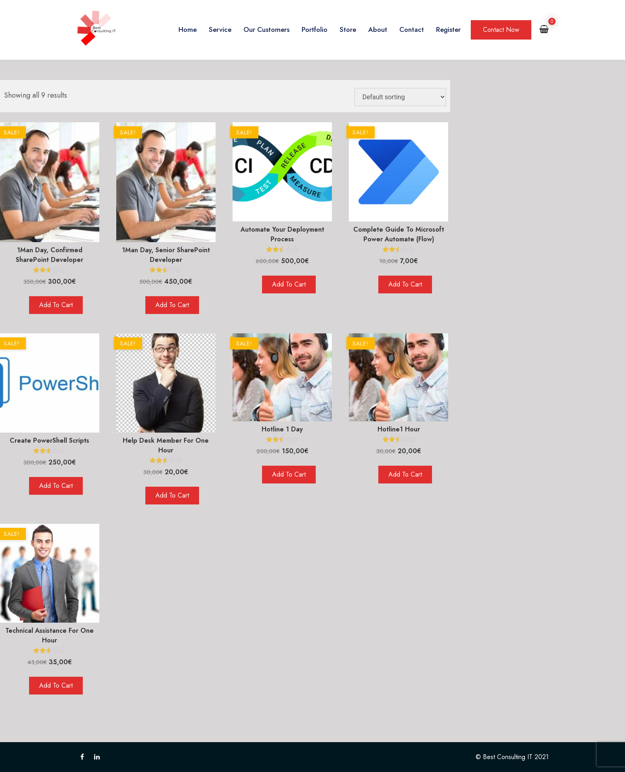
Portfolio (314, 29)
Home (187, 29)
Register (448, 29)
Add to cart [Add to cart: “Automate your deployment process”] (289, 284)
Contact (411, 29)
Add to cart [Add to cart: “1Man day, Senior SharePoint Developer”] (172, 305)
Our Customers (266, 29)
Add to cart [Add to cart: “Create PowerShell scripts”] (56, 485)
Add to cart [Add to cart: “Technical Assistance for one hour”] (56, 685)
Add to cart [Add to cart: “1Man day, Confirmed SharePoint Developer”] (56, 305)
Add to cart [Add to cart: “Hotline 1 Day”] (289, 474)
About (377, 29)
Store (348, 29)
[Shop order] (400, 97)
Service (220, 29)
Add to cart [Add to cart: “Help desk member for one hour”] (172, 495)
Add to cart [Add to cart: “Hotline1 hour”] (405, 474)
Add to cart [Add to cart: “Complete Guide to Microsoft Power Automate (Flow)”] (405, 284)
